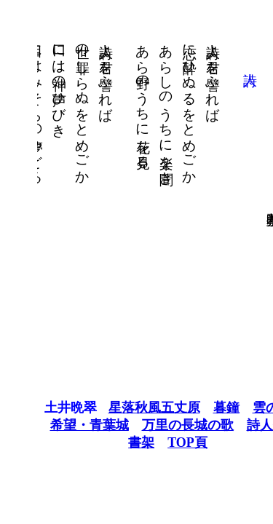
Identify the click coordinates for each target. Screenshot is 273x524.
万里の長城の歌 (156, 425)
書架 (110, 442)
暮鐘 (195, 407)
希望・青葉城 (58, 425)
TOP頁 (156, 442)
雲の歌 (241, 407)
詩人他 (235, 425)
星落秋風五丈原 (123, 407)
